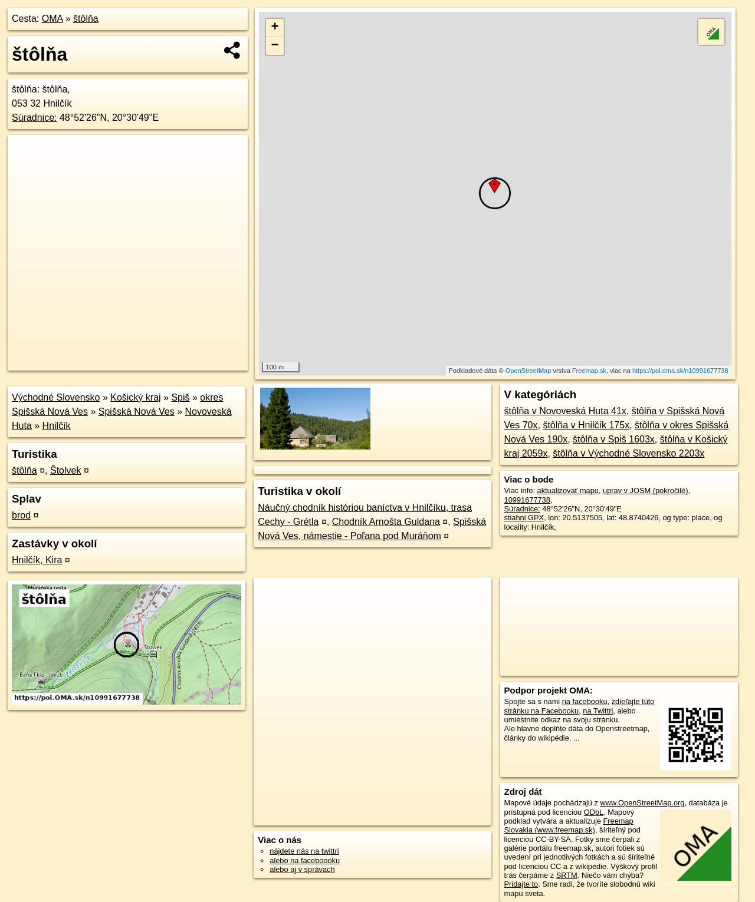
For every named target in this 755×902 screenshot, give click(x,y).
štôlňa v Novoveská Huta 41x (565, 411)
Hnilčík (56, 426)
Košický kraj (135, 397)
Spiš (180, 397)
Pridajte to (521, 884)
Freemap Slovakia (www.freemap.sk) (568, 825)
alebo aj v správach (302, 869)
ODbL (593, 812)
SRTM (566, 875)
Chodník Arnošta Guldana (386, 522)
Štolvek (65, 470)
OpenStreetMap (528, 370)
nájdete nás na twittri (304, 851)
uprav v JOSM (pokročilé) (645, 490)
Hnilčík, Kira (37, 560)
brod (21, 515)
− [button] (275, 46)
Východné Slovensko (56, 397)
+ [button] (275, 28)
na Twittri (598, 710)
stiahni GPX (524, 517)
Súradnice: (34, 118)
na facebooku (585, 701)
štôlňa (86, 19)
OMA (52, 19)
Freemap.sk (589, 370)
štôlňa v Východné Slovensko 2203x (628, 453)
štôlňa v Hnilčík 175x (586, 425)
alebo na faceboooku (305, 860)
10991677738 (527, 499)
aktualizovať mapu (568, 490)
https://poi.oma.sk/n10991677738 (680, 370)
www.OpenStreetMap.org (642, 802)
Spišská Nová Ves (137, 412)
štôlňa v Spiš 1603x (614, 439)
